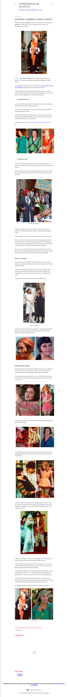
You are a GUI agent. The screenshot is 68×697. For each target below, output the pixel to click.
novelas (31, 627)
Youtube (20, 675)
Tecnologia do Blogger (34, 690)
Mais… (41, 10)
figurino (26, 627)
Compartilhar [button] (18, 630)
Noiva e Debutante (32, 10)
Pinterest (20, 674)
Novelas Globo (37, 627)
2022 (22, 627)
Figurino (22, 10)
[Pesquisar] (52, 3)
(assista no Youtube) (45, 558)
